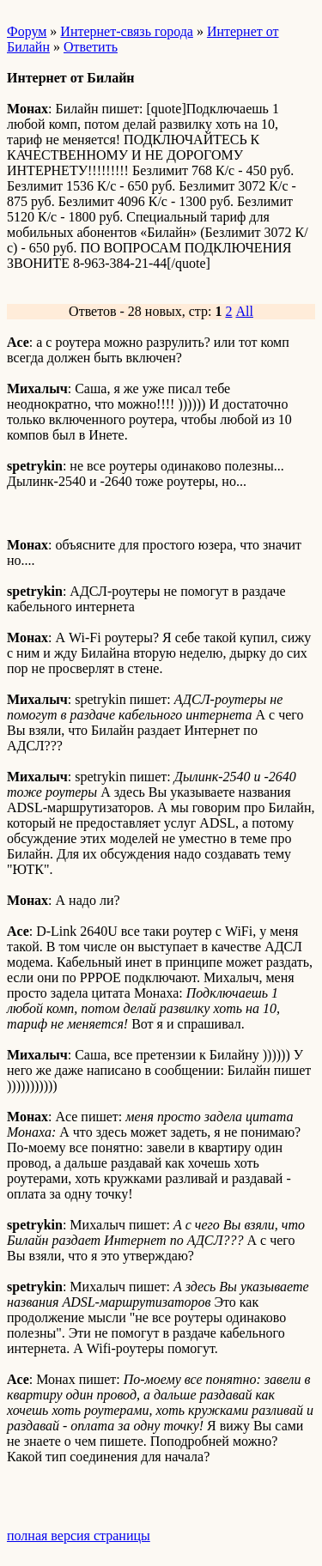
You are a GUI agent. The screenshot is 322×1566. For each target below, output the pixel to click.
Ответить (91, 46)
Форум (26, 31)
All (243, 311)
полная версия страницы (78, 1535)
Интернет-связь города (126, 31)
